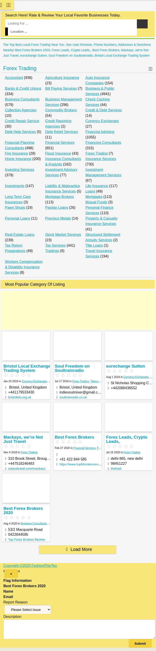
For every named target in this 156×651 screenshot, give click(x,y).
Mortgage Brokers (59, 197)
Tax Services (55, 245)
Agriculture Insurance (62, 78)
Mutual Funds (96, 202)
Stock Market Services (63, 235)
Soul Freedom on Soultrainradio (72, 368)
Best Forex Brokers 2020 (23, 510)
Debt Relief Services (61, 132)
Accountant (14, 78)
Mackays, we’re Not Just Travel (23, 439)
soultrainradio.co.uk (73, 397)
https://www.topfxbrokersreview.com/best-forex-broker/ (97, 464)
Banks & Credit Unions (23, 88)
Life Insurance (97, 186)
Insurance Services (101, 159)
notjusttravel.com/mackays (26, 468)
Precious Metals (58, 218)
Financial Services (60, 143)
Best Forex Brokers (74, 437)
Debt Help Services (20, 132)
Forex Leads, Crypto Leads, (126, 439)
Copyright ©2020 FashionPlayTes (30, 566)
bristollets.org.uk (19, 397)
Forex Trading (19, 68)
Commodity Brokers (61, 110)
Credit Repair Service (22, 121)
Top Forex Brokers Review (26, 539)
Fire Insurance (16, 153)
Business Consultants (22, 99)
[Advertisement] (77, 310)
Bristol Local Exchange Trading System (27, 368)
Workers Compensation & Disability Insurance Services (24, 267)
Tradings (52, 251)
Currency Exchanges (102, 121)
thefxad (116, 468)
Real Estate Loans (19, 235)
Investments (14, 186)
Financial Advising (100, 132)
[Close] (11, 573)
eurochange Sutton (125, 366)
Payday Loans (56, 207)
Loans (90, 191)
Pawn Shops (15, 207)
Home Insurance (18, 159)
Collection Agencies (20, 110)
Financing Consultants (103, 143)
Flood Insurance (58, 153)
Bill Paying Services (61, 88)
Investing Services (19, 170)
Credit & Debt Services (104, 110)
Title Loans (94, 245)
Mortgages (94, 197)
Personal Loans (17, 218)
